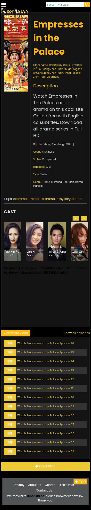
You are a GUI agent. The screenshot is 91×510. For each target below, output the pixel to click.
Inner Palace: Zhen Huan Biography (57, 75)
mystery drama (70, 199)
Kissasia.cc (35, 496)
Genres (50, 485)
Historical (56, 182)
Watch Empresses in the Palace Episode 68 (45, 415)
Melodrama (76, 182)
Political (38, 186)
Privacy (19, 485)
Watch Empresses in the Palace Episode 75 (45, 352)
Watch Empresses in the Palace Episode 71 (45, 388)
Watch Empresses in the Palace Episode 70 (45, 397)
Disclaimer (66, 485)
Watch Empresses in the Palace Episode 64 (45, 451)
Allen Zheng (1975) (57, 253)
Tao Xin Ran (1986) (12, 253)
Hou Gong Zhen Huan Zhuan (54, 69)
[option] (12, 241)
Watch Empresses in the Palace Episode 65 (45, 442)
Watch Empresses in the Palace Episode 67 (45, 424)
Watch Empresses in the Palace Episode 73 (45, 370)
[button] (76, 218)
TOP (80, 482)
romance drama (43, 199)
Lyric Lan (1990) (77, 253)
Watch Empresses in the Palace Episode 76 (45, 343)
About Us (34, 485)
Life (65, 182)
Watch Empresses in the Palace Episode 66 (45, 433)
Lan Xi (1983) (31, 253)
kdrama (21, 199)
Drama (46, 182)
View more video (16, 333)
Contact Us (44, 490)
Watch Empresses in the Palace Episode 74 (45, 361)
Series (44, 174)
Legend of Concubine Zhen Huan (57, 71)
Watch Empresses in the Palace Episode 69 (45, 406)
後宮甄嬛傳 (55, 65)
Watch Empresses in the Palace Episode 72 (45, 379)
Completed (49, 159)
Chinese (49, 152)
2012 (48, 167)
